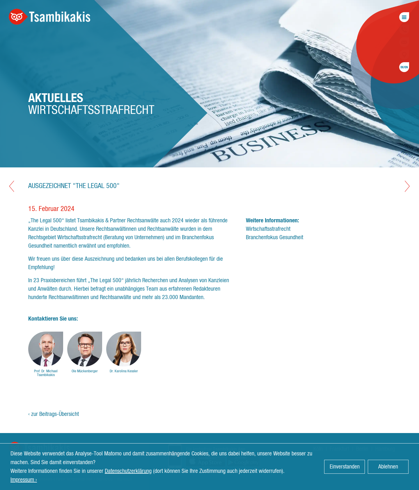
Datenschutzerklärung (128, 471)
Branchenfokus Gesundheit (274, 237)
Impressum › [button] (23, 480)
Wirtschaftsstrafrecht (268, 229)
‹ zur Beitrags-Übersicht (53, 414)
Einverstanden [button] (345, 467)
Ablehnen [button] (388, 467)
